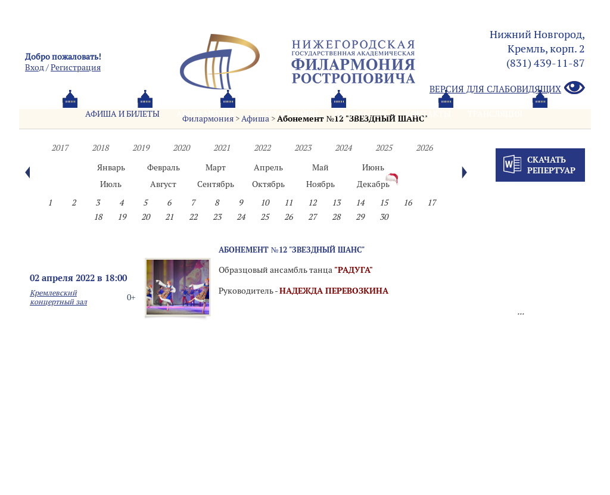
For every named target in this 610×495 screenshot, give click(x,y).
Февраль (163, 167)
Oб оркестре (361, 113)
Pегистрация (76, 67)
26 (288, 216)
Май (320, 167)
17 (431, 202)
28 (336, 216)
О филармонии (284, 113)
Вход (34, 67)
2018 (100, 147)
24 (240, 216)
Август (163, 184)
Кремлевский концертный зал (58, 297)
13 (336, 202)
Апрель (268, 167)
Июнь (373, 167)
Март (216, 167)
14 (360, 202)
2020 (181, 147)
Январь (111, 167)
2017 (59, 147)
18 (98, 216)
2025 (383, 147)
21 (169, 216)
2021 (221, 147)
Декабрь (373, 184)
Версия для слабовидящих (507, 88)
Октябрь (268, 184)
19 (121, 216)
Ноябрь (320, 184)
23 (217, 216)
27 (312, 216)
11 (288, 202)
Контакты (428, 113)
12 (312, 202)
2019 (140, 147)
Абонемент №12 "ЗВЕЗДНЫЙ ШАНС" (292, 249)
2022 (262, 147)
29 (360, 216)
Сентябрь (215, 184)
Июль (111, 184)
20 (145, 216)
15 (383, 202)
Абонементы (205, 113)
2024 (343, 147)
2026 (424, 147)
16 (407, 202)
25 (264, 216)
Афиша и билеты (122, 113)
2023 (302, 147)
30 (383, 216)
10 (264, 202)
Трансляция (495, 113)
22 (193, 216)
